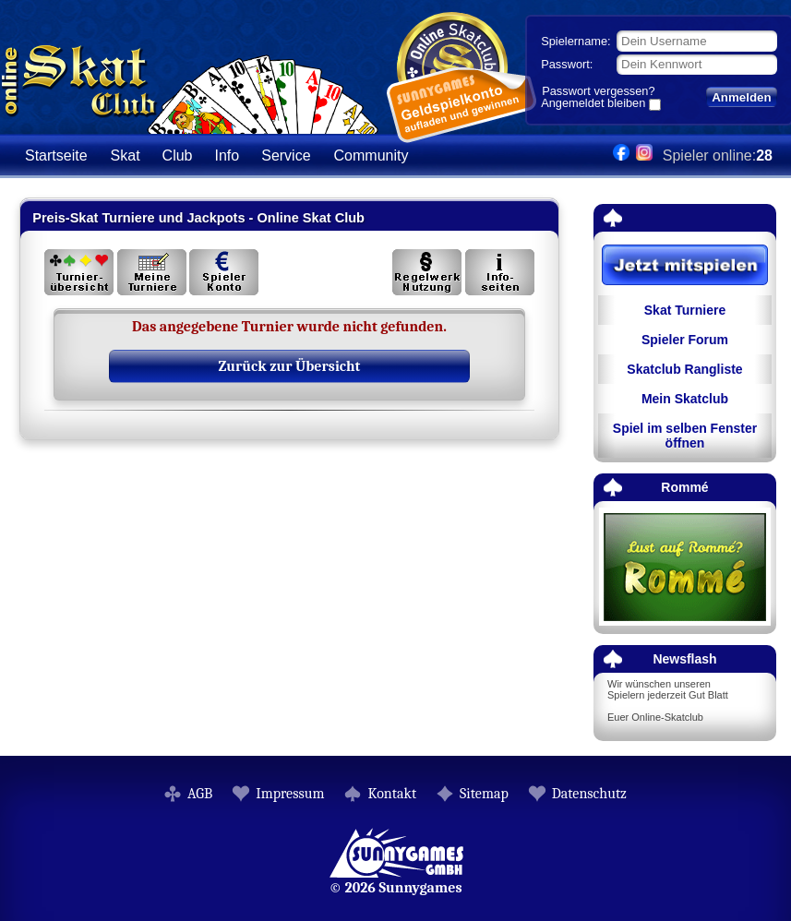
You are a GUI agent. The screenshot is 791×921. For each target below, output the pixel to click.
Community (371, 155)
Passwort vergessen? (598, 91)
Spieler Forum (684, 339)
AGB (199, 793)
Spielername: (575, 41)
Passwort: (567, 64)
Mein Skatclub (684, 398)
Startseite (56, 155)
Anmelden (741, 97)
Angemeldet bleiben (593, 104)
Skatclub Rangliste (684, 369)
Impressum (290, 793)
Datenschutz (589, 793)
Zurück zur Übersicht (290, 366)
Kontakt (391, 793)
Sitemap (484, 793)
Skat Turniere (684, 310)
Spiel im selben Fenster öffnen (685, 435)
